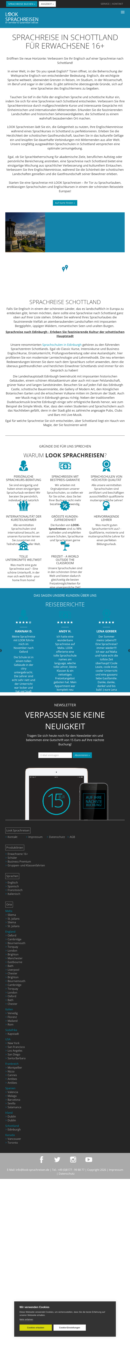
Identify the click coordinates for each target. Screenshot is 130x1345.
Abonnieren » (82, 755)
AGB (72, 837)
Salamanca (14, 1107)
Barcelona (14, 1100)
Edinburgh (25, 232)
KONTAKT (117, 3)
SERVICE (105, 3)
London (12, 950)
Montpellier (15, 1067)
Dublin (12, 1116)
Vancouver (14, 1139)
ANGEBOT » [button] (47, 3)
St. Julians (14, 918)
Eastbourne (15, 962)
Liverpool (13, 970)
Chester (12, 973)
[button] (66, 268)
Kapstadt (13, 1034)
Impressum (35, 837)
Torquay (13, 947)
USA (7, 1039)
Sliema (12, 915)
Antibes (12, 1079)
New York (13, 1043)
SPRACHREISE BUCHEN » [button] (21, 3)
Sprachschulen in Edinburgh (62, 345)
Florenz (12, 1017)
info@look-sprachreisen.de (32, 1170)
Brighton (13, 954)
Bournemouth (16, 943)
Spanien (10, 1088)
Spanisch (13, 886)
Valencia (13, 1092)
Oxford (12, 935)
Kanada (10, 1135)
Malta (8, 911)
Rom (10, 1024)
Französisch (15, 890)
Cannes (12, 1075)
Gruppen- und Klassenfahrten (26, 865)
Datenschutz (57, 837)
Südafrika (11, 1030)
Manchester (15, 958)
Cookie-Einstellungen (68, 1328)
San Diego (14, 1054)
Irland (9, 1113)
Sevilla (11, 1103)
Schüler (12, 858)
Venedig (13, 1013)
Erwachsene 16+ (18, 854)
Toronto (13, 1142)
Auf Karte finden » (65, 202)
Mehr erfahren (26, 1319)
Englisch (13, 882)
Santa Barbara (17, 1058)
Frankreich (12, 1064)
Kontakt (12, 837)
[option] (23, 650)
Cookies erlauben (35, 1328)
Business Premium (19, 861)
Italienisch (14, 894)
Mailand (13, 1021)
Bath (10, 966)
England (10, 931)
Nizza (11, 1071)
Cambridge (14, 939)
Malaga (12, 1096)
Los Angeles (15, 1050)
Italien (9, 1009)
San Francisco (16, 1047)
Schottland (12, 1126)
